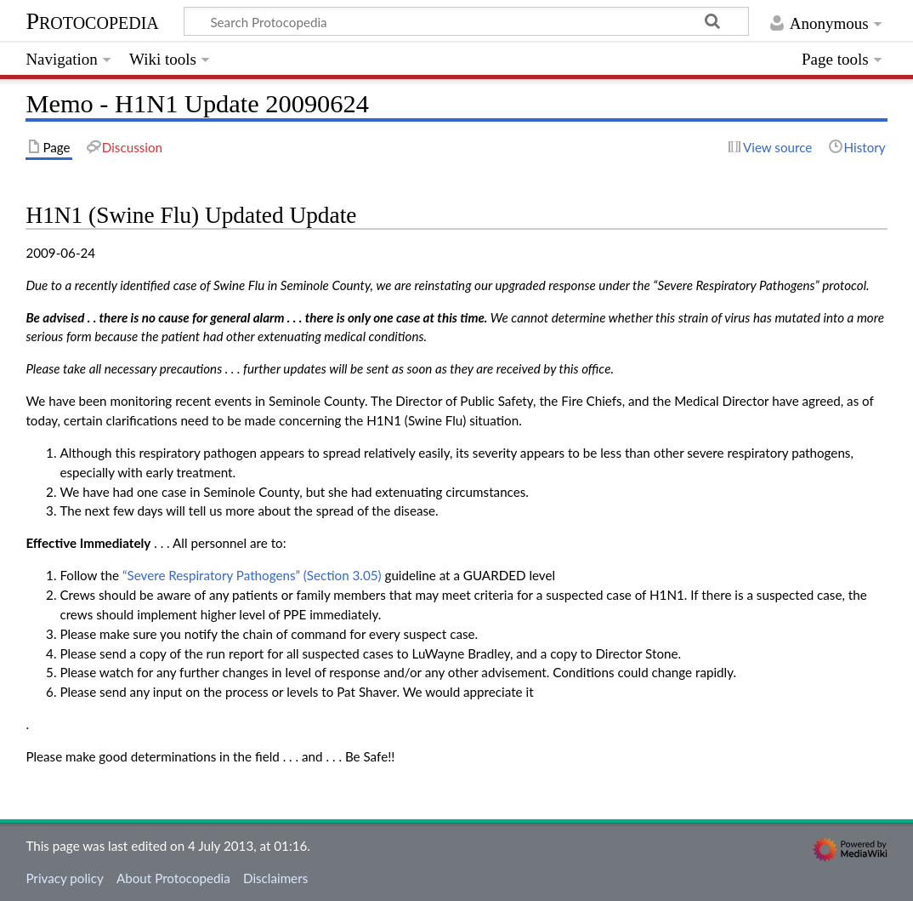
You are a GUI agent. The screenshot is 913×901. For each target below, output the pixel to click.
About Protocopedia (173, 878)
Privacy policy (64, 878)
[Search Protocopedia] (466, 21)
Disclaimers (275, 878)
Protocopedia (92, 21)
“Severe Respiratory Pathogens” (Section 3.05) (252, 575)
